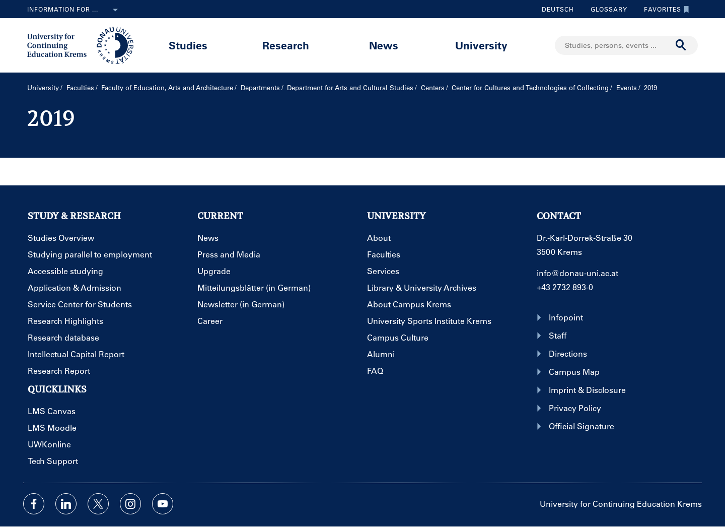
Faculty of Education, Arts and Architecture (167, 87)
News (383, 45)
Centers (433, 87)
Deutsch (558, 9)
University (481, 45)
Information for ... (74, 10)
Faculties (80, 87)
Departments (260, 87)
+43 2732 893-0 (565, 287)
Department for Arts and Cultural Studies (350, 87)
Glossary (605, 9)
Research (285, 45)
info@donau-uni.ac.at (577, 273)
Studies (188, 45)
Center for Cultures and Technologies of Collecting (530, 87)
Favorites (664, 9)
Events (626, 87)
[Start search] (681, 45)
